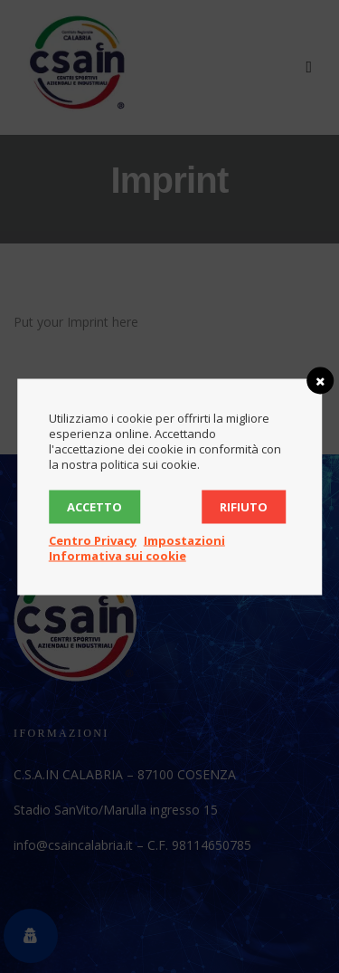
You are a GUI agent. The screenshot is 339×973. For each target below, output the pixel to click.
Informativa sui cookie (117, 555)
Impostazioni (184, 539)
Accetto (94, 506)
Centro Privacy (93, 539)
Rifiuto (244, 506)
